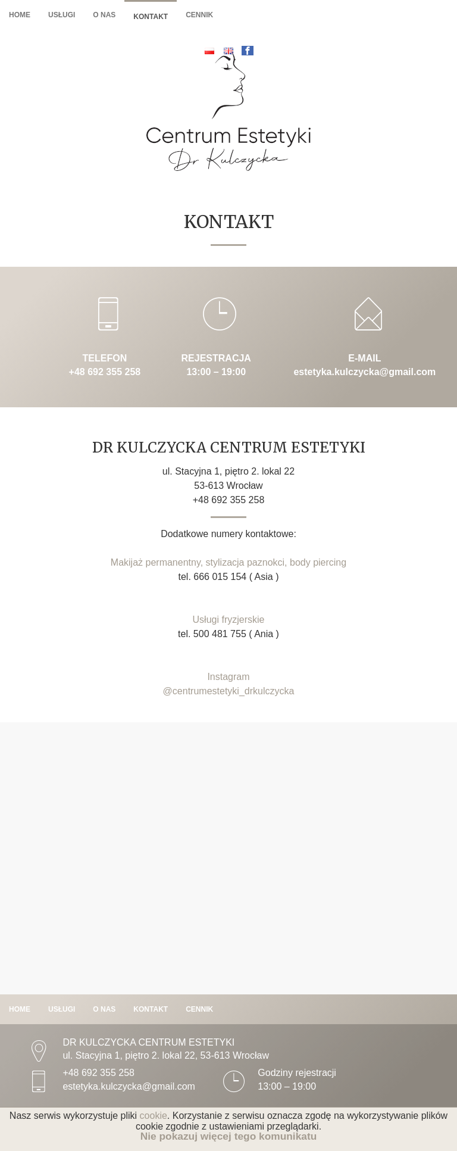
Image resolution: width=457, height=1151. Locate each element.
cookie (153, 1116)
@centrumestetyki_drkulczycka (229, 691)
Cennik (199, 15)
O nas (104, 15)
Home (19, 15)
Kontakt (150, 17)
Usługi (61, 15)
